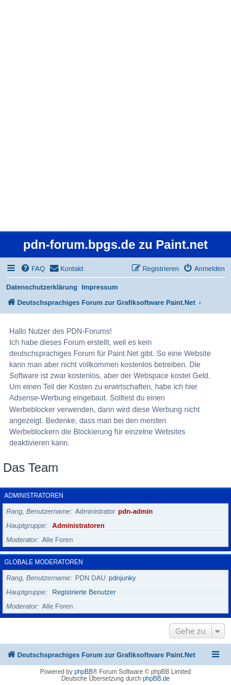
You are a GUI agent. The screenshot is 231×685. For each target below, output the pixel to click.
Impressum (100, 287)
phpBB (84, 671)
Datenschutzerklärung (42, 287)
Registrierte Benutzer (84, 592)
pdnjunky (122, 578)
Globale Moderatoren (43, 562)
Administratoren (33, 495)
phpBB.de (156, 678)
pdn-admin (135, 511)
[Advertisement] (115, 115)
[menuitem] (32, 268)
